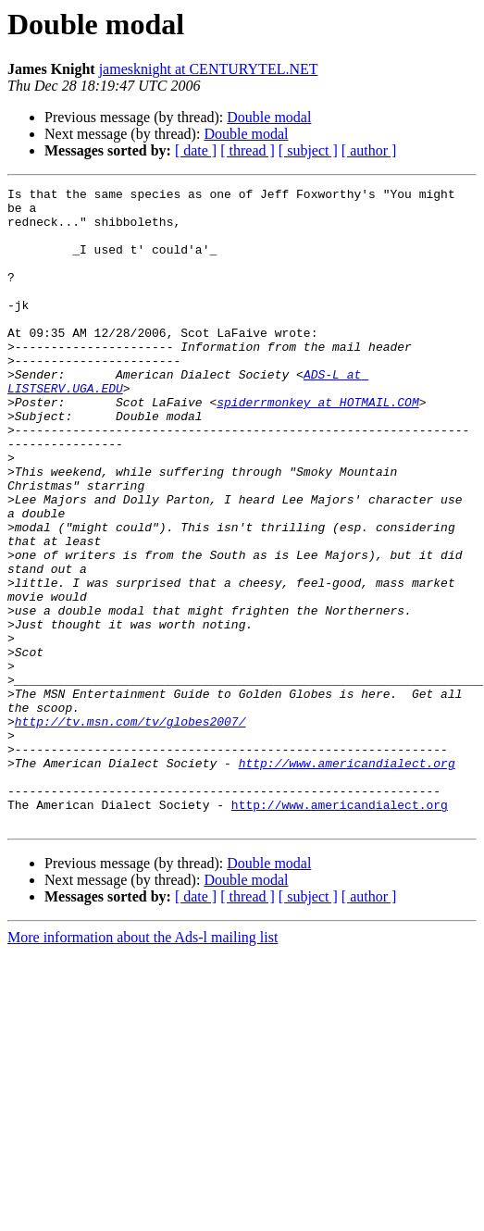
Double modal (269, 117)
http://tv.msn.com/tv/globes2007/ (130, 829)
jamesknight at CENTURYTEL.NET (208, 69)
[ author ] (369, 150)
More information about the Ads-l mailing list (142, 1065)
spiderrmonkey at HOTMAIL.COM (317, 446)
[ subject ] (308, 150)
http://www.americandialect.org (347, 879)
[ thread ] (247, 150)
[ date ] (196, 150)
